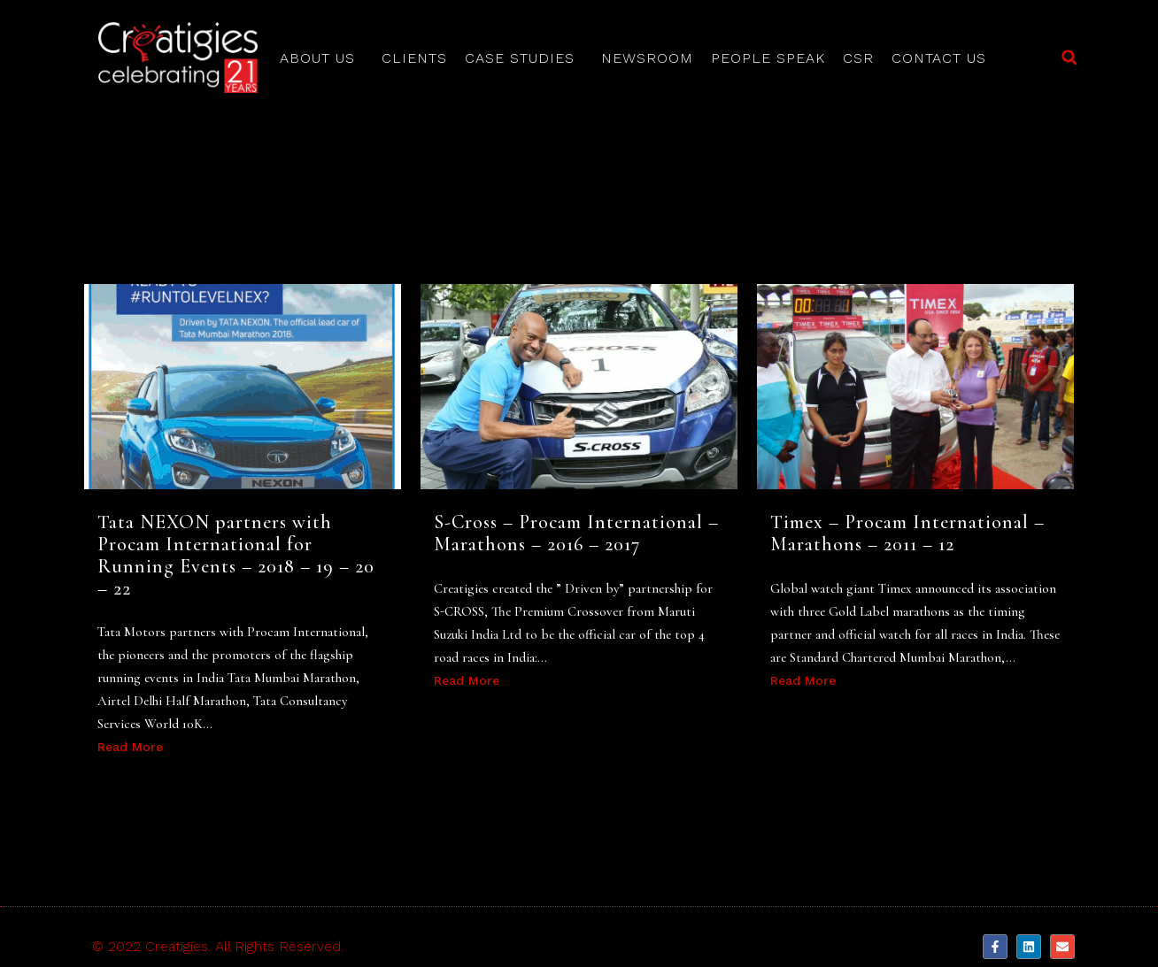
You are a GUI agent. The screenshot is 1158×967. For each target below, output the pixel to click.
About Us (322, 58)
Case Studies (524, 58)
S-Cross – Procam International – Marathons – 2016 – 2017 (576, 533)
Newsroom (647, 58)
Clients (414, 58)
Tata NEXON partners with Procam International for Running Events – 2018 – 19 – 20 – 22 (235, 554)
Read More (130, 747)
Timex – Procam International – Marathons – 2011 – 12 (907, 533)
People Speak (768, 58)
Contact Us (939, 58)
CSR (858, 58)
